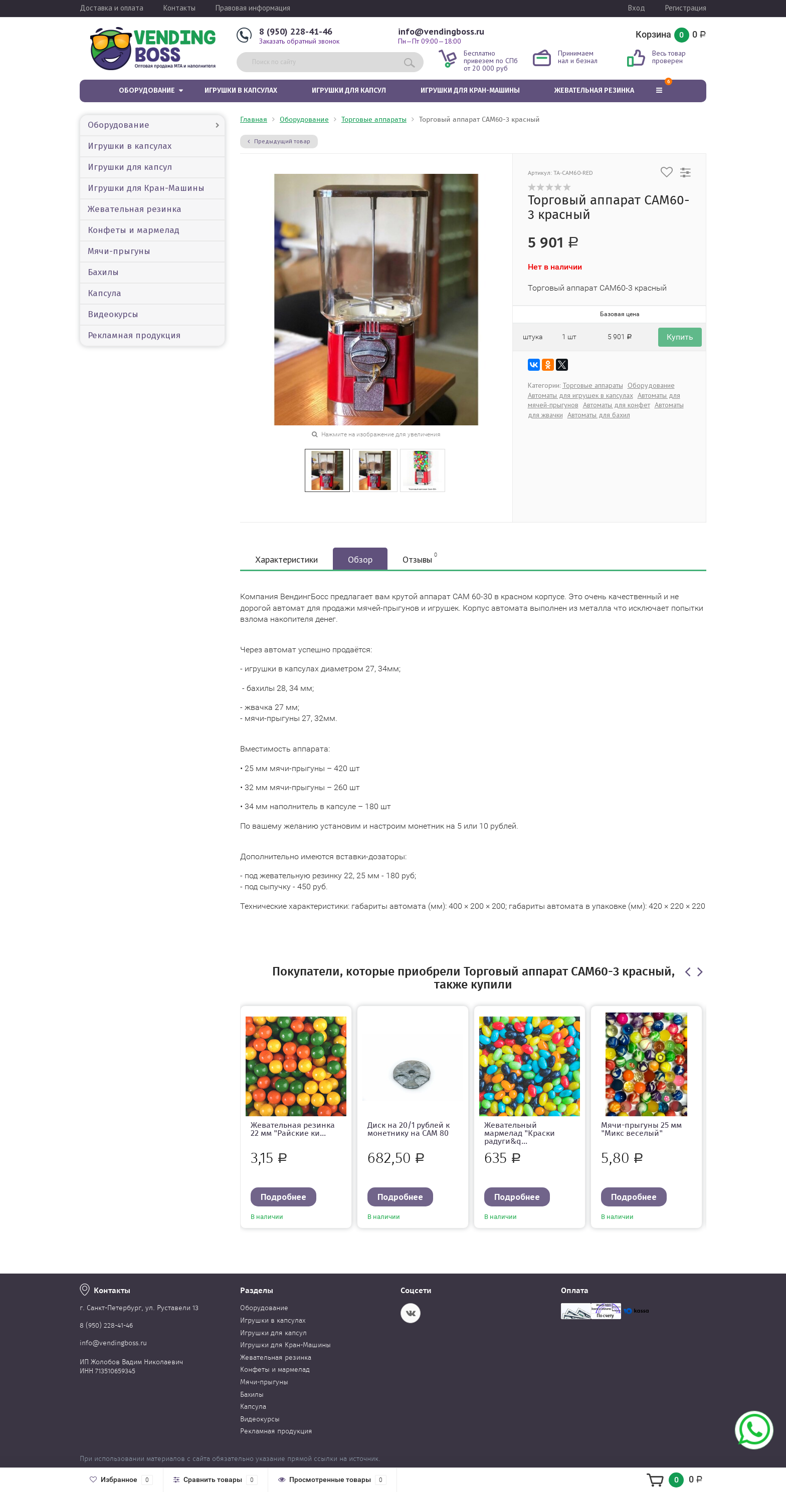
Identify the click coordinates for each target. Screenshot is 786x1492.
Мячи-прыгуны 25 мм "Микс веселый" (641, 1129)
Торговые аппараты (374, 119)
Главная (253, 119)
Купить (680, 337)
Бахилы (103, 272)
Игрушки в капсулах (241, 90)
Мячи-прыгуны (119, 251)
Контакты (179, 8)
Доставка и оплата (111, 8)
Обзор (360, 559)
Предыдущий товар (279, 141)
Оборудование (147, 90)
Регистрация (685, 8)
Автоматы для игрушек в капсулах (580, 395)
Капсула (104, 293)
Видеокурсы (113, 314)
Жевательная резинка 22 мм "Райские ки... (293, 1129)
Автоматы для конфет (616, 404)
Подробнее (283, 1196)
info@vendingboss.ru (441, 31)
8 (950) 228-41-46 (295, 31)
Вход (636, 8)
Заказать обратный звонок (299, 41)
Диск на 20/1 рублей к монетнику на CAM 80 (408, 1129)
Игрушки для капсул (349, 90)
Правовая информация (253, 8)
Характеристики (286, 559)
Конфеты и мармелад (133, 230)
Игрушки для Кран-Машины (470, 90)
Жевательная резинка (594, 90)
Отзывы (420, 558)
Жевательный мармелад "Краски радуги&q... (519, 1133)
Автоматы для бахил (598, 414)
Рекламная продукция (134, 335)
